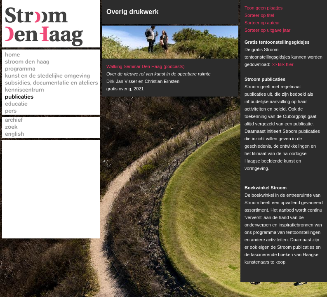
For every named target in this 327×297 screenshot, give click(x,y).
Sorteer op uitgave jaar (267, 30)
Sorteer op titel (259, 15)
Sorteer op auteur (262, 22)
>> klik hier (282, 64)
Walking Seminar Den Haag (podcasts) (145, 66)
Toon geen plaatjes (263, 7)
